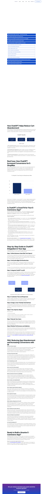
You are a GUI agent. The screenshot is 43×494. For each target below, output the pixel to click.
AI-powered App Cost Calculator (25, 238)
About (20, 1)
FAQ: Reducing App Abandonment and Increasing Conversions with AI (19, 59)
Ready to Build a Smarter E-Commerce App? (15, 61)
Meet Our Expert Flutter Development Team (15, 63)
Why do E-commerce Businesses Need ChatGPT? (24, 119)
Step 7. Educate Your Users (12, 55)
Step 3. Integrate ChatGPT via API (12, 48)
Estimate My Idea (21, 492)
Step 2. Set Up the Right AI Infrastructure (13, 46)
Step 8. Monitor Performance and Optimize (14, 57)
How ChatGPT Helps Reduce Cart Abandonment (15, 36)
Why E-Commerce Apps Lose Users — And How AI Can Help (17, 34)
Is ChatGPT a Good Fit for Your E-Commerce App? (16, 40)
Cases (23, 1)
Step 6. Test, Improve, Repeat (12, 53)
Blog (29, 1)
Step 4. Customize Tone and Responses (13, 50)
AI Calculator (38, 1)
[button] (16, 1)
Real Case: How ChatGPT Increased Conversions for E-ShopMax (18, 38)
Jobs (26, 1)
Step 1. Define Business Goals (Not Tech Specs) (14, 44)
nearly (11, 67)
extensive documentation (25, 275)
